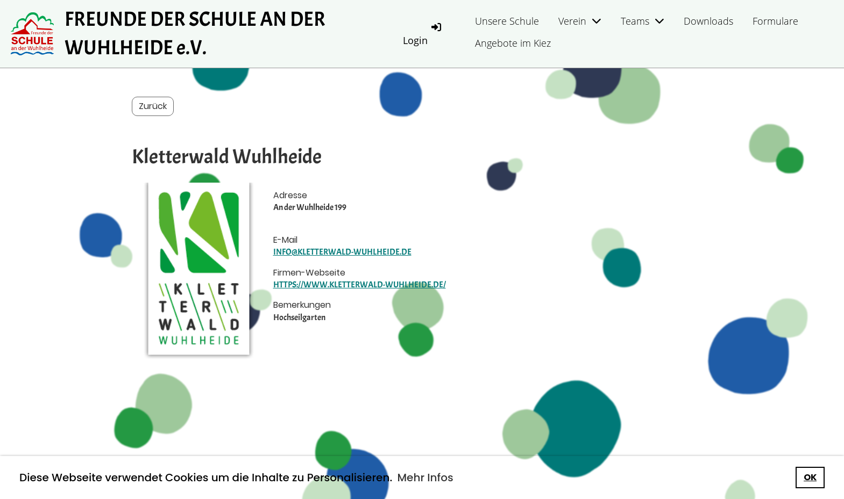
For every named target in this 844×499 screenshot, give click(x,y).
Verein (579, 21)
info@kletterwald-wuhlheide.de (342, 252)
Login (423, 33)
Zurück (153, 106)
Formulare (775, 21)
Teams (642, 21)
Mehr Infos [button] (425, 477)
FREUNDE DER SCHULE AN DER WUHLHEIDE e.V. (195, 33)
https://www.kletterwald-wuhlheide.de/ (359, 284)
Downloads (708, 21)
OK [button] (810, 477)
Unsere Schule (507, 21)
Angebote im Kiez (513, 43)
